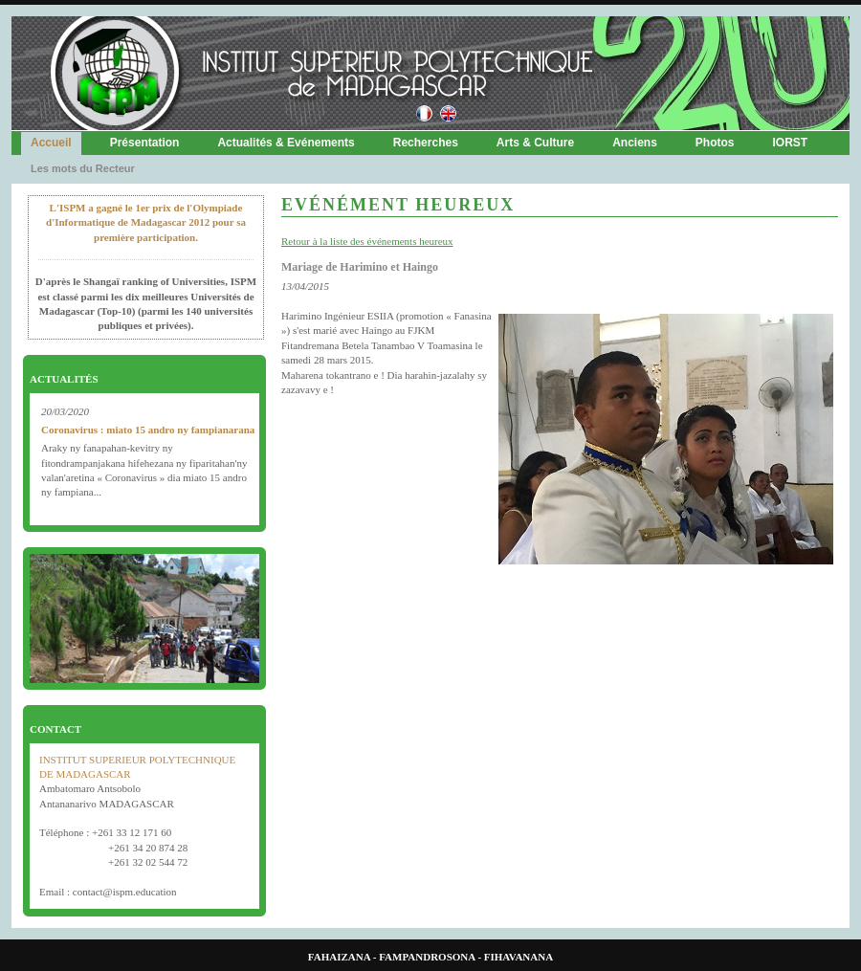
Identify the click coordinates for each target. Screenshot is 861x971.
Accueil (51, 142)
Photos (715, 142)
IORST (790, 142)
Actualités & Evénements (285, 142)
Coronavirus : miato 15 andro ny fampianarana (147, 429)
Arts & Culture (535, 142)
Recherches (425, 142)
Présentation (145, 142)
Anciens (634, 142)
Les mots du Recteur (83, 168)
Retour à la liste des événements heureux (367, 241)
